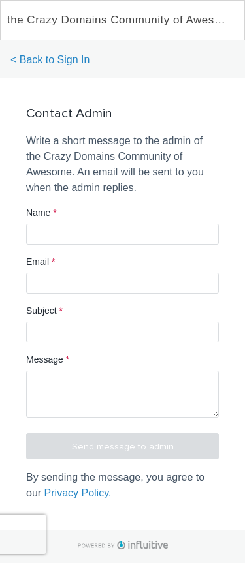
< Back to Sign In (50, 59)
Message (47, 359)
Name (41, 212)
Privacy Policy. (78, 492)
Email (40, 261)
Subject (44, 310)
